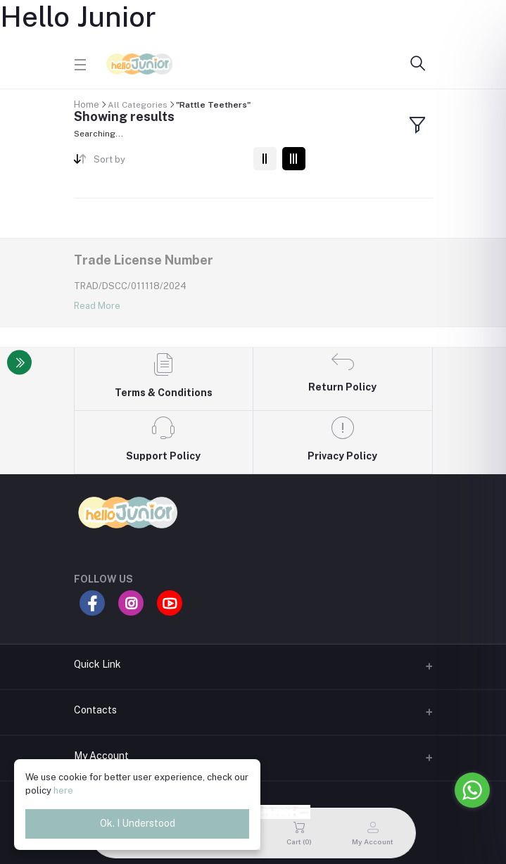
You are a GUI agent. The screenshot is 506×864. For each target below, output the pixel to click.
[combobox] (168, 162)
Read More (97, 305)
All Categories (137, 105)
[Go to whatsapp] (472, 790)
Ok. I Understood (137, 823)
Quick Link (97, 664)
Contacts (95, 710)
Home (86, 104)
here (63, 790)
